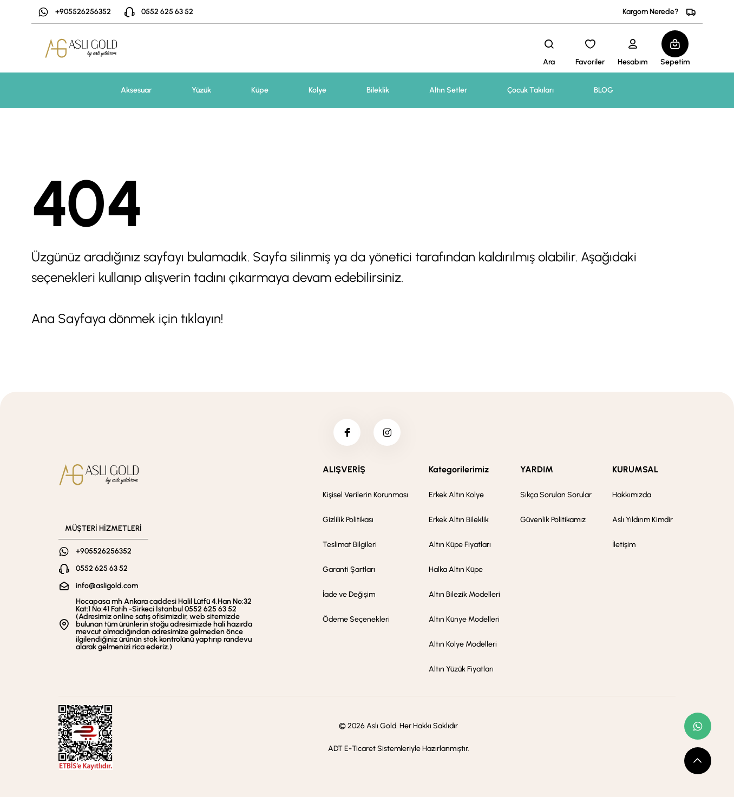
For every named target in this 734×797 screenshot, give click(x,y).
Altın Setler (448, 90)
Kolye (317, 90)
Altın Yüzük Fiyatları (461, 669)
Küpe (259, 90)
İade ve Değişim (349, 594)
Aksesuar (136, 90)
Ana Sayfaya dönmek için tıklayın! (127, 318)
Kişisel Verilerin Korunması (365, 494)
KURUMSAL (635, 469)
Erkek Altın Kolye (456, 494)
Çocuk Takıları (530, 90)
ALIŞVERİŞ (344, 469)
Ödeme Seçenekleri (356, 619)
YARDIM (536, 469)
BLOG (603, 90)
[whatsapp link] (697, 726)
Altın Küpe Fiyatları (460, 544)
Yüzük (201, 90)
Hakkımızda (631, 494)
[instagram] (387, 432)
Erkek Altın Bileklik (459, 519)
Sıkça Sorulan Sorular (556, 494)
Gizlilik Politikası (348, 519)
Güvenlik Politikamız (553, 519)
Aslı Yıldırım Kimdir (642, 519)
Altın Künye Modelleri (464, 619)
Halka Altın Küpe (456, 569)
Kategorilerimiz (459, 469)
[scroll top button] (697, 760)
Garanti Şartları (349, 569)
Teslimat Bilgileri (350, 544)
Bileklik (377, 90)
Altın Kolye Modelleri (463, 644)
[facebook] (347, 432)
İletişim (623, 544)
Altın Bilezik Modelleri (464, 594)
